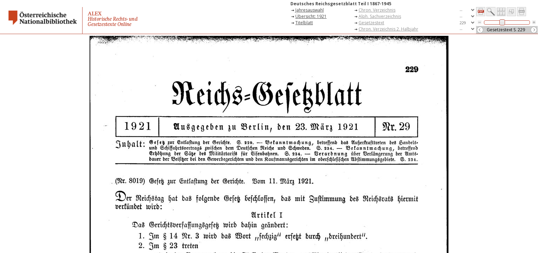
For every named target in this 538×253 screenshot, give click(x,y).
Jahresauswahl (309, 10)
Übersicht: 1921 (311, 16)
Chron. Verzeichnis (377, 10)
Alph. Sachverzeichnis (380, 16)
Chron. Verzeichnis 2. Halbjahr (388, 29)
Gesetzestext (371, 23)
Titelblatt (304, 23)
